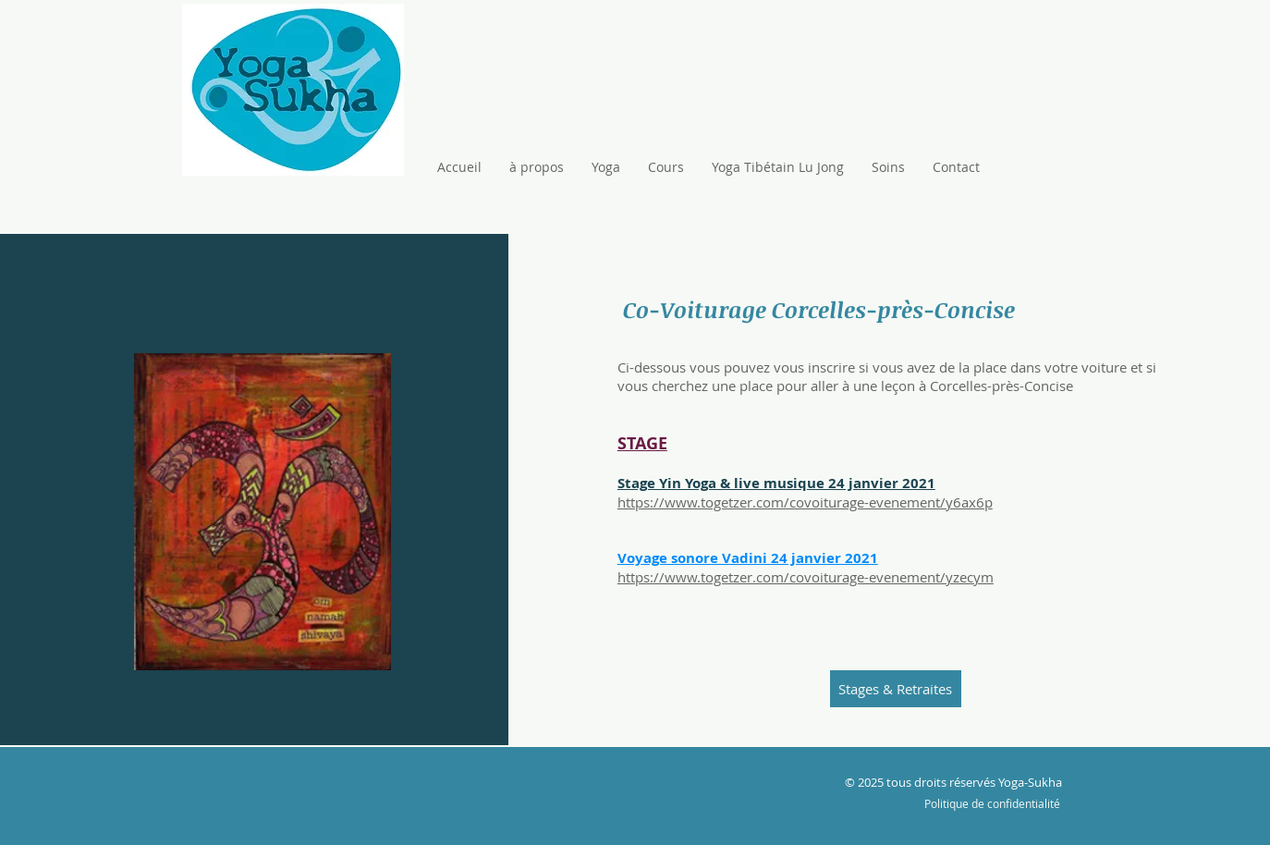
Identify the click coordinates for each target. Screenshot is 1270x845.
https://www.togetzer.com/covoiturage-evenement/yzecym (805, 577)
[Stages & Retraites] (895, 688)
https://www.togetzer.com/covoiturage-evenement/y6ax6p (805, 502)
